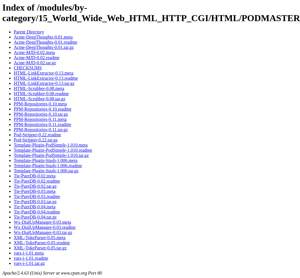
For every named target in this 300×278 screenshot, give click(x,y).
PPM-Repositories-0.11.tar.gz (41, 129)
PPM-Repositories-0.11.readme (42, 124)
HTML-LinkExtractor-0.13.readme (46, 78)
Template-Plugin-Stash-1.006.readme (48, 165)
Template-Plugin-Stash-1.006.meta (46, 160)
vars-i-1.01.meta (29, 253)
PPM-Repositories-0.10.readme (42, 109)
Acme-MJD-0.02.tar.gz (35, 62)
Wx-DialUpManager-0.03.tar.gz (43, 232)
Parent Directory (29, 31)
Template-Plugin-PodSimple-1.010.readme (53, 150)
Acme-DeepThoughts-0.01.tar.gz (44, 47)
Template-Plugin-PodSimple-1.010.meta (51, 145)
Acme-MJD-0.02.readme (36, 57)
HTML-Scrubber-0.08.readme (41, 93)
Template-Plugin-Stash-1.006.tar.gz (46, 170)
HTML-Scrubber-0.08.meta (39, 88)
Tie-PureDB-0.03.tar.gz (35, 201)
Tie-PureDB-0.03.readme (37, 196)
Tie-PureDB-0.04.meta (34, 206)
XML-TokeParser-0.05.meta (39, 237)
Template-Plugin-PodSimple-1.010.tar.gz (51, 155)
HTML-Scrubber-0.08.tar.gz (39, 98)
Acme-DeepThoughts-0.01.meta (43, 37)
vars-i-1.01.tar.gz (29, 263)
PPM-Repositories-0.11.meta (40, 119)
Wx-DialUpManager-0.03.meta (42, 222)
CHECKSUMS (28, 67)
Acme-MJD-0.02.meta (34, 52)
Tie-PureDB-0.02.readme (37, 181)
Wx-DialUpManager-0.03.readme (45, 227)
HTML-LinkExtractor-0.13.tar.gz (44, 83)
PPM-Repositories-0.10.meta (40, 103)
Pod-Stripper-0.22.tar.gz (36, 139)
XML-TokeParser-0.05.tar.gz (40, 247)
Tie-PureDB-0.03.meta (34, 191)
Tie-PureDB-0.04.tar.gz (35, 217)
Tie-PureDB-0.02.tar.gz (35, 186)
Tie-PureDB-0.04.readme (37, 211)
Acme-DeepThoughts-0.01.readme (45, 42)
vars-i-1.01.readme (31, 258)
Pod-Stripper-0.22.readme (37, 134)
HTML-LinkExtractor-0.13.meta (43, 73)
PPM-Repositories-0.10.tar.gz (41, 114)
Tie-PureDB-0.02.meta (34, 175)
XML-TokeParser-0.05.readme (42, 242)
